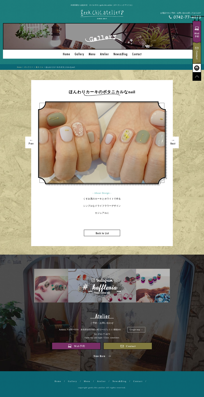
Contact (138, 381)
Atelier (101, 381)
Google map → (136, 330)
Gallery (72, 381)
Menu (87, 381)
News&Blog (119, 381)
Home (58, 381)
